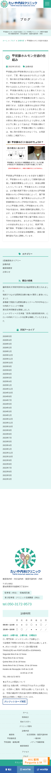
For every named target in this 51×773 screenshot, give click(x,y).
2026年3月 (7, 344)
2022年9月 (7, 460)
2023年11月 (8, 423)
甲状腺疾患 (11, 738)
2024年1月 (7, 415)
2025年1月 (7, 385)
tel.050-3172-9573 (17, 604)
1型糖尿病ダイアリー (12, 260)
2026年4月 (7, 340)
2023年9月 (7, 430)
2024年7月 (7, 400)
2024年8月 (7, 396)
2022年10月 (8, 456)
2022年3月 (7, 479)
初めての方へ (25, 722)
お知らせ (6, 272)
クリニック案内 (25, 726)
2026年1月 (7, 351)
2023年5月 (7, 441)
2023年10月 (8, 426)
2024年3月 (7, 411)
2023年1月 (7, 449)
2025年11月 (8, 359)
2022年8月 (7, 464)
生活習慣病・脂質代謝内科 (37, 735)
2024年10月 (8, 393)
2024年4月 (7, 408)
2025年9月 (7, 366)
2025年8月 (7, 370)
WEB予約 (25, 769)
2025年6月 (7, 374)
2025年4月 (7, 381)
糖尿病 (11, 735)
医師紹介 (25, 717)
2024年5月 (7, 404)
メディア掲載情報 (37, 742)
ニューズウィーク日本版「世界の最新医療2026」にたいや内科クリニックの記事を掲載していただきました (25, 317)
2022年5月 (7, 475)
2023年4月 (7, 445)
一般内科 (37, 738)
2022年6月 (7, 471)
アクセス (25, 752)
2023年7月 (7, 438)
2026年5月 (7, 336)
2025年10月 (8, 363)
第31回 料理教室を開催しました (16, 310)
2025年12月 (8, 355)
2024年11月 (8, 389)
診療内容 (29, 66)
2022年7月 (7, 468)
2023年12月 (8, 419)
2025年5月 (7, 378)
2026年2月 (7, 348)
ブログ (25, 756)
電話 (8, 769)
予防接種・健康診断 (12, 742)
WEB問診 (42, 769)
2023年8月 (7, 434)
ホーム (25, 713)
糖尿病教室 (7, 268)
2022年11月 (8, 453)
